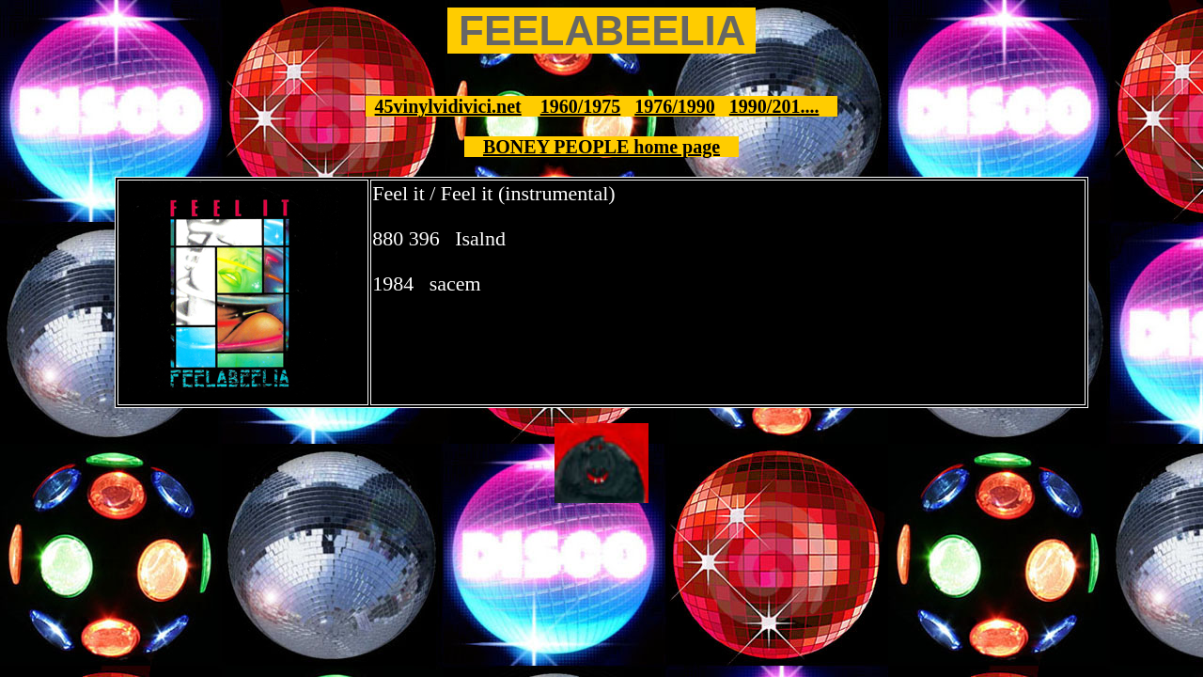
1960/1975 (580, 106)
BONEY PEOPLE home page (601, 146)
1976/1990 (674, 106)
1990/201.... (774, 106)
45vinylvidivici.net (448, 106)
